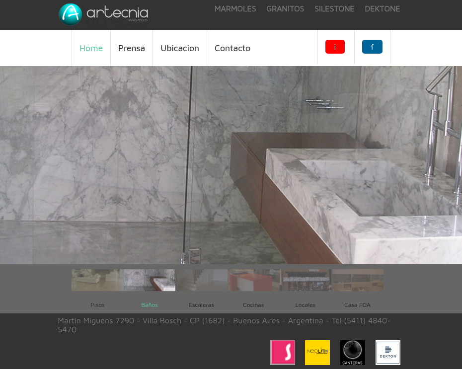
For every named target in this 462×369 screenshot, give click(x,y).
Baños (149, 304)
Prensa (131, 48)
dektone (382, 8)
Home (91, 48)
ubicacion (179, 48)
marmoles (235, 8)
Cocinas (253, 304)
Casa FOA (357, 304)
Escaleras (201, 304)
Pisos (97, 304)
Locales (305, 304)
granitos (285, 8)
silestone (334, 8)
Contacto (232, 48)
